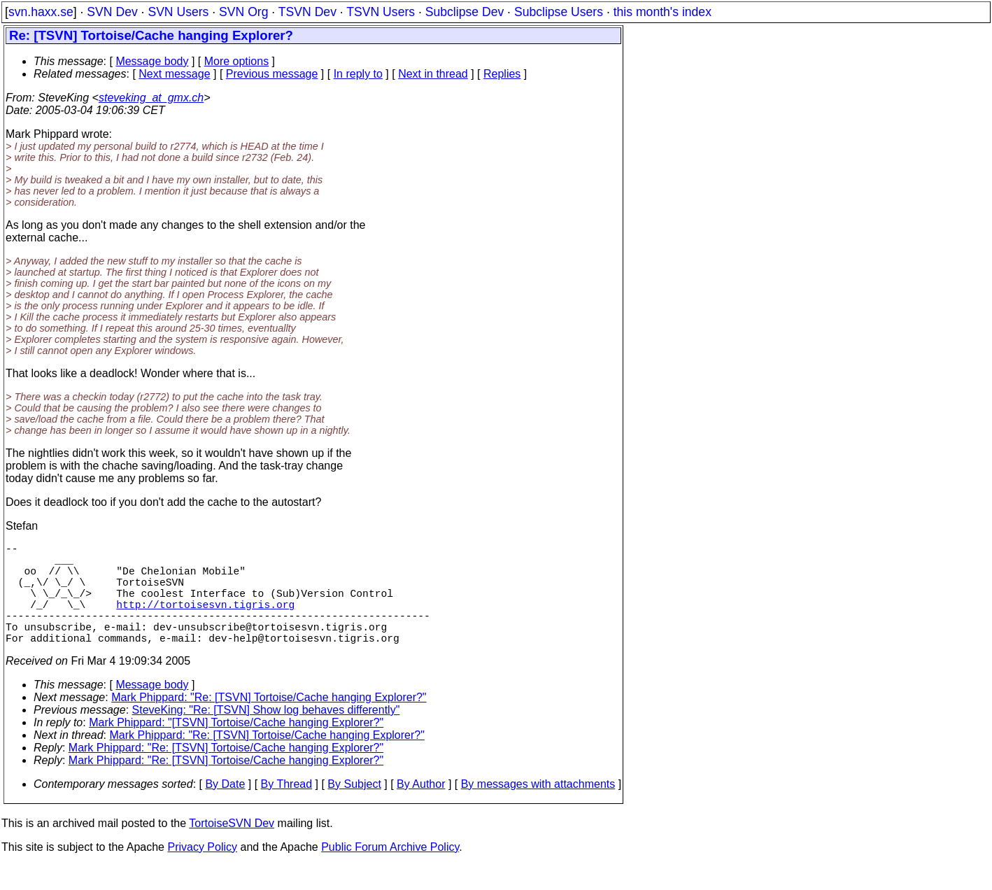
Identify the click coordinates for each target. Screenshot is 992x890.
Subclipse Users (558, 12)
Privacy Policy (202, 872)
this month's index (662, 12)
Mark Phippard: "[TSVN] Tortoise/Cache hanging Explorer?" (236, 748)
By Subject (354, 809)
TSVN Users (380, 12)
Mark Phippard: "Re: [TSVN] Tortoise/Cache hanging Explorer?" (268, 722)
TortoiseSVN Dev (231, 848)
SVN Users (178, 12)
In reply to (358, 74)
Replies (501, 74)
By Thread (287, 809)
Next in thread (433, 74)
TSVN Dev (307, 12)
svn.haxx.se (40, 12)
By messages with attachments (538, 809)
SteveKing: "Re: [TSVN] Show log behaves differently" (266, 735)
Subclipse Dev (464, 12)
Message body (151, 61)
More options (236, 61)
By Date (225, 809)
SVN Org (243, 12)
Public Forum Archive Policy (390, 872)
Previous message (272, 74)
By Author (421, 809)
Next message (174, 74)
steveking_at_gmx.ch (151, 98)
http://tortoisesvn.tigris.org (205, 621)
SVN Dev (112, 12)
